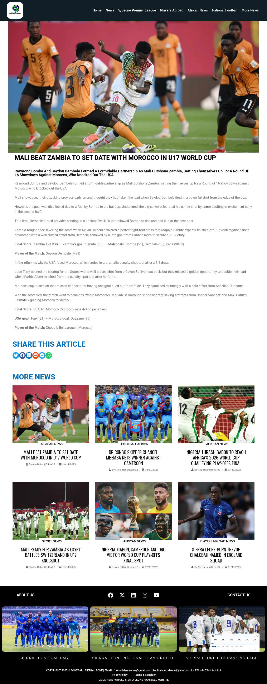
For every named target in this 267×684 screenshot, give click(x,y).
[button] (16, 355)
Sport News (52, 541)
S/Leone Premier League (137, 10)
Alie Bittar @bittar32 (43, 464)
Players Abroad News (217, 541)
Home (97, 10)
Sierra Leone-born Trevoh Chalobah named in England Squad (216, 555)
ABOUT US (25, 595)
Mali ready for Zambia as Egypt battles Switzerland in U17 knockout (51, 555)
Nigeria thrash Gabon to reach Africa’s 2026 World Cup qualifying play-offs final (216, 457)
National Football (224, 10)
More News (250, 10)
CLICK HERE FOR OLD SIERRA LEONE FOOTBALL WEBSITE (134, 679)
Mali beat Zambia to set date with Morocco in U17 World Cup (51, 455)
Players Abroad (171, 10)
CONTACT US (239, 595)
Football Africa (134, 444)
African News (198, 10)
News (110, 10)
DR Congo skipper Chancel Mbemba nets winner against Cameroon (133, 457)
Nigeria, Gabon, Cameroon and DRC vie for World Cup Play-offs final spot (133, 555)
